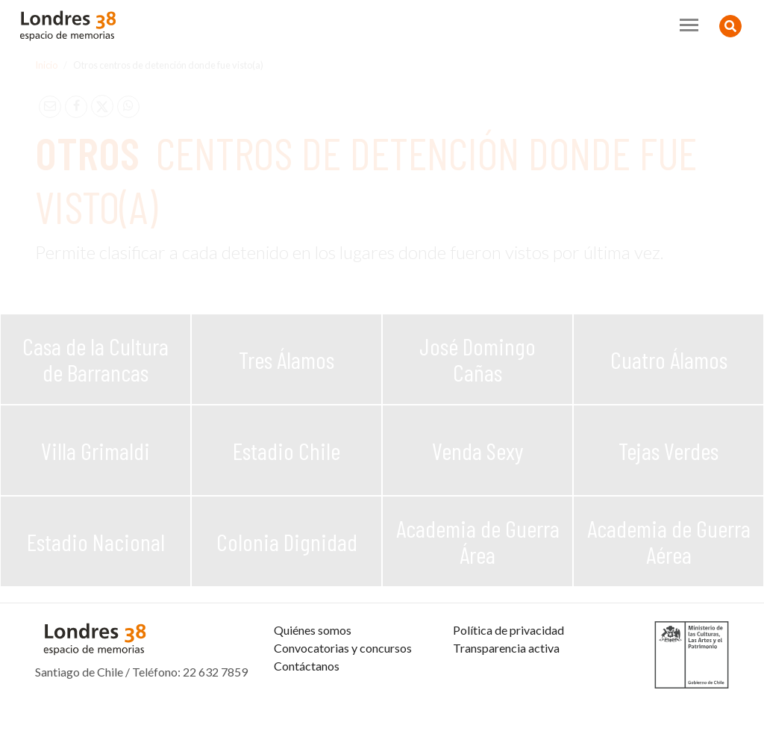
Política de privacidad (508, 675)
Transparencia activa (506, 692)
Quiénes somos (312, 675)
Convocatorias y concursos (343, 692)
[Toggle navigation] (689, 25)
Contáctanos (306, 710)
